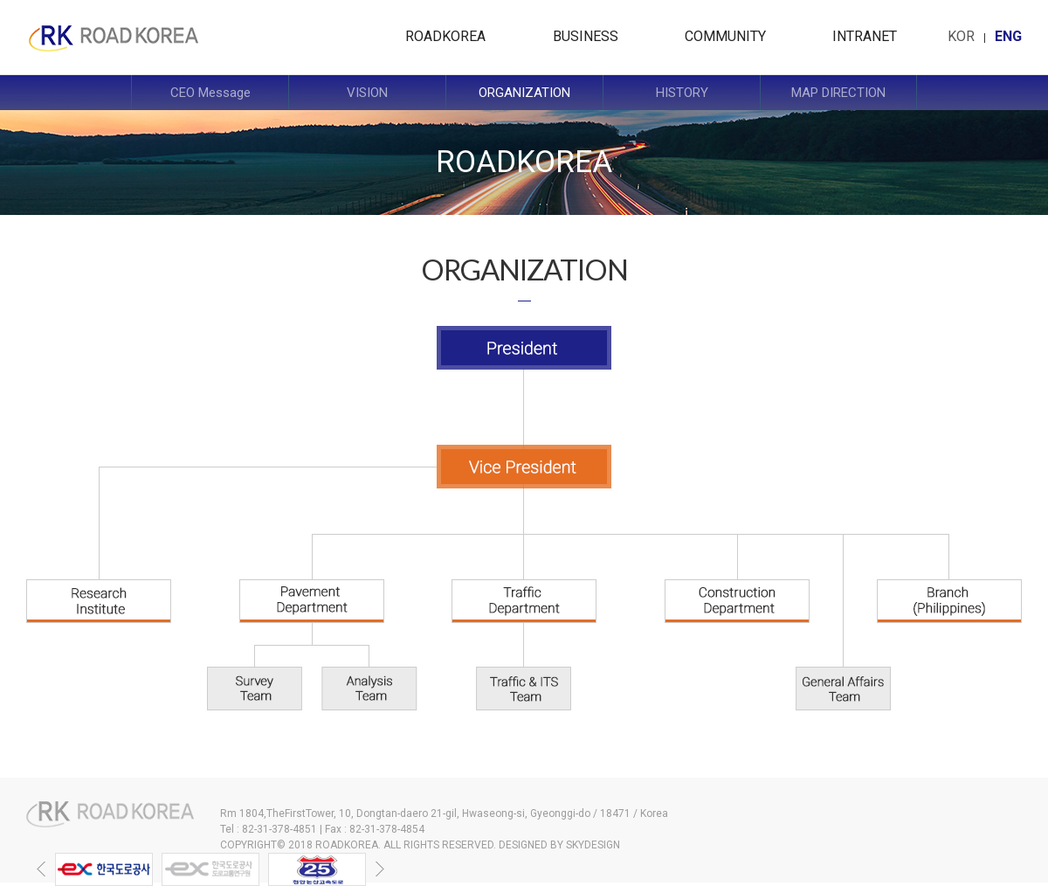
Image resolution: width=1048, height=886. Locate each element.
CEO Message (210, 92)
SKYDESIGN (593, 845)
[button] (41, 869)
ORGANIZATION (524, 92)
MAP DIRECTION (838, 92)
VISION (367, 92)
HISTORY (682, 92)
